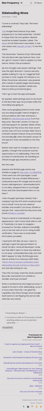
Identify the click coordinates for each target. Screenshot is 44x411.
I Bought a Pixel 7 (24, 46)
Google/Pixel (7, 328)
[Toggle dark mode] (31, 3)
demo (4, 43)
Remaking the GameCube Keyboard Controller (23, 363)
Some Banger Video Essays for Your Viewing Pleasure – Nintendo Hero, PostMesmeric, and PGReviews (23, 371)
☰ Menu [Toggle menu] (38, 3)
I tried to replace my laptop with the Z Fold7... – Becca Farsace (23, 345)
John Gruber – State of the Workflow (27, 352)
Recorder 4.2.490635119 (30, 172)
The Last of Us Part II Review (31, 392)
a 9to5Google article (21, 118)
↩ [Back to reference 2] (17, 323)
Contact (39, 403)
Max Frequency (13, 2)
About (32, 403)
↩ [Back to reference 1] (26, 313)
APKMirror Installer (16, 213)
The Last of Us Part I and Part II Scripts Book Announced (24, 379)
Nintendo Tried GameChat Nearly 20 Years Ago (23, 358)
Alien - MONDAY (35, 386)
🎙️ (24, 406)
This (4, 31)
